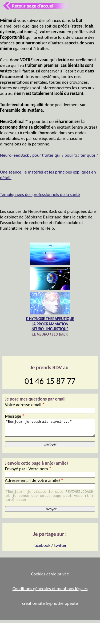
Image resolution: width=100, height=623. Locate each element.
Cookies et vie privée (50, 577)
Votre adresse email (25, 404)
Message (15, 416)
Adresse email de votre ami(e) (34, 483)
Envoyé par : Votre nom (28, 472)
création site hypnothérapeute (50, 606)
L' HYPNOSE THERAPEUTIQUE (50, 318)
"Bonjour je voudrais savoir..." (50, 429)
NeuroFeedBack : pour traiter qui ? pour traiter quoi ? (49, 155)
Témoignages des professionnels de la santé (40, 194)
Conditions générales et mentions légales (50, 592)
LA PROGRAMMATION (50, 324)
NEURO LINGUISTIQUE (49, 328)
